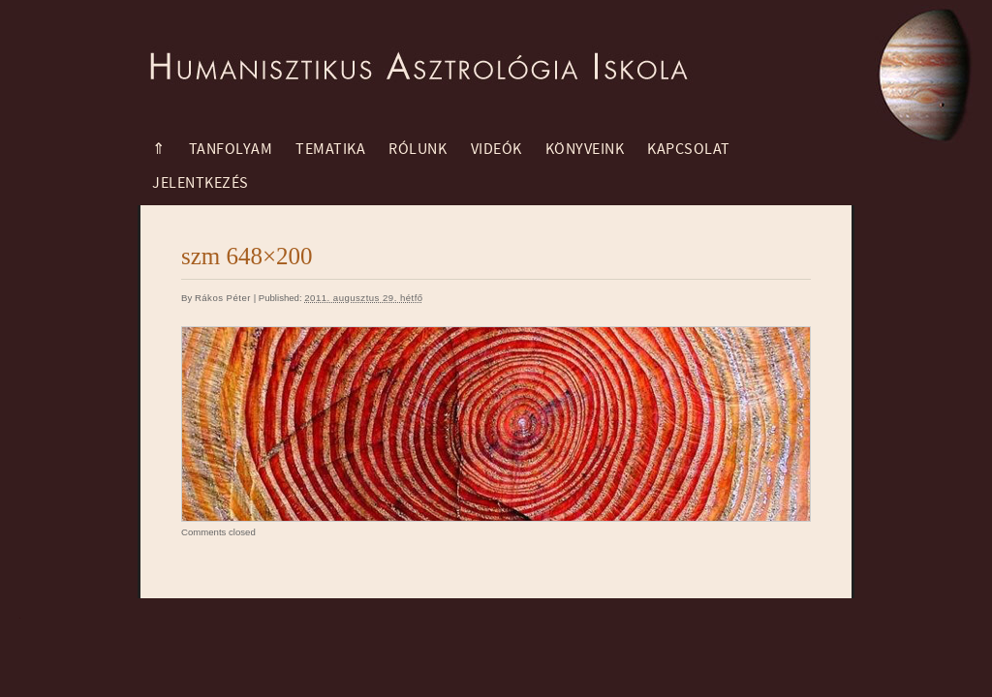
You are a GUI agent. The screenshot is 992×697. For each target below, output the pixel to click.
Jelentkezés (200, 183)
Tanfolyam (231, 149)
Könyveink (585, 149)
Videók (496, 149)
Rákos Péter (223, 297)
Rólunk (417, 149)
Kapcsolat (688, 149)
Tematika (330, 149)
